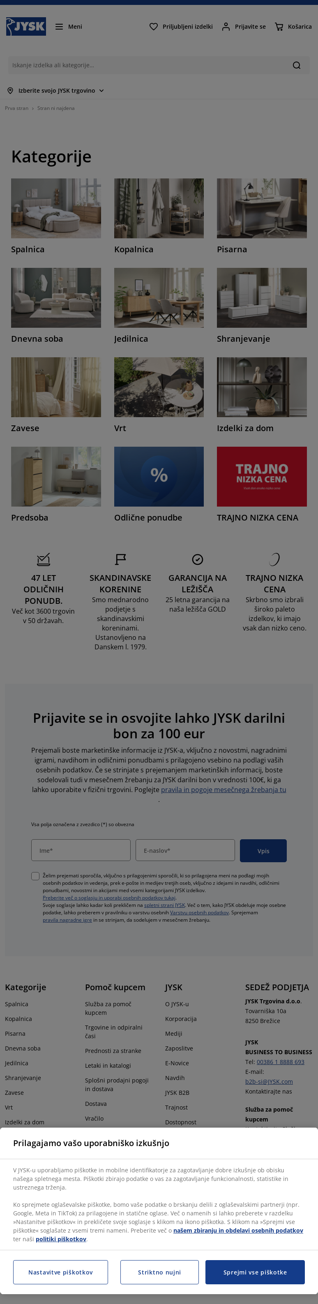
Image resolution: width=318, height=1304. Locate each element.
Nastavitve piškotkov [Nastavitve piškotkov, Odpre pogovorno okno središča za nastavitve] (60, 1272)
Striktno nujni (159, 1272)
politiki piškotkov (61, 1239)
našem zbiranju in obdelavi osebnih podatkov (238, 1230)
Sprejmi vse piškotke (255, 1272)
